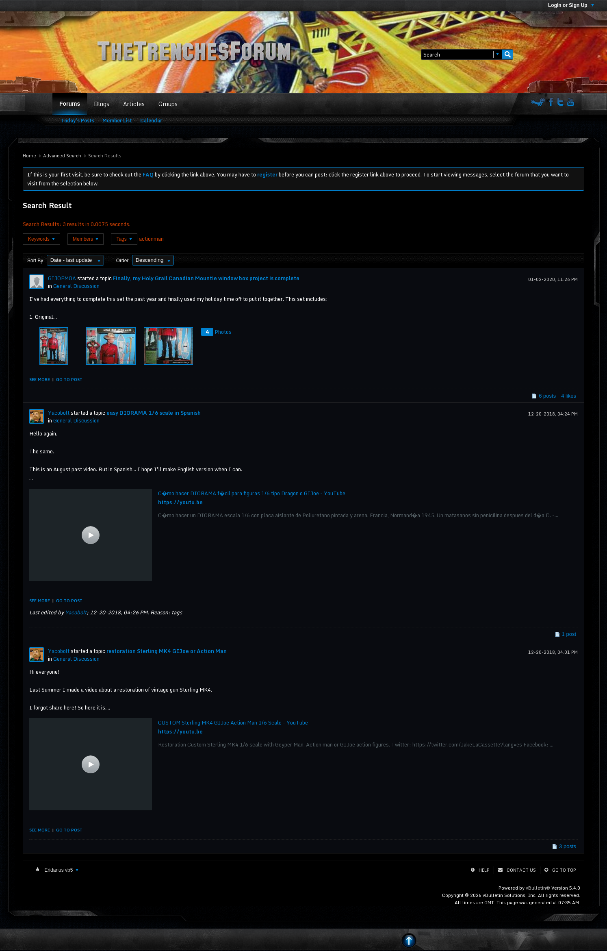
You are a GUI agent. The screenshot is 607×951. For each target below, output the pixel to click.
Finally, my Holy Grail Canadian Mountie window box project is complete (206, 278)
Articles (134, 104)
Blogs (101, 104)
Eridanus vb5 (60, 870)
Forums (69, 103)
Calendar (151, 120)
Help (484, 870)
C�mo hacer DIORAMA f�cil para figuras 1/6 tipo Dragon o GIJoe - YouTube (251, 493)
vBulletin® (538, 888)
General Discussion (76, 285)
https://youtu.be (180, 502)
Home (29, 155)
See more (39, 379)
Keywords (41, 239)
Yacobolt (58, 412)
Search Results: (42, 224)
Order (122, 260)
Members (85, 239)
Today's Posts (77, 120)
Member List (117, 120)
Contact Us (521, 870)
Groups (168, 104)
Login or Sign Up (571, 5)
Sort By (35, 260)
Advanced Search (62, 155)
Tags (124, 239)
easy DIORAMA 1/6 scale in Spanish (153, 412)
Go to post (69, 379)
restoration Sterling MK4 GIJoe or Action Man (166, 650)
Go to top (564, 870)
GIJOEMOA (62, 278)
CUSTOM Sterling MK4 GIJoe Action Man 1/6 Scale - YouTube (233, 722)
